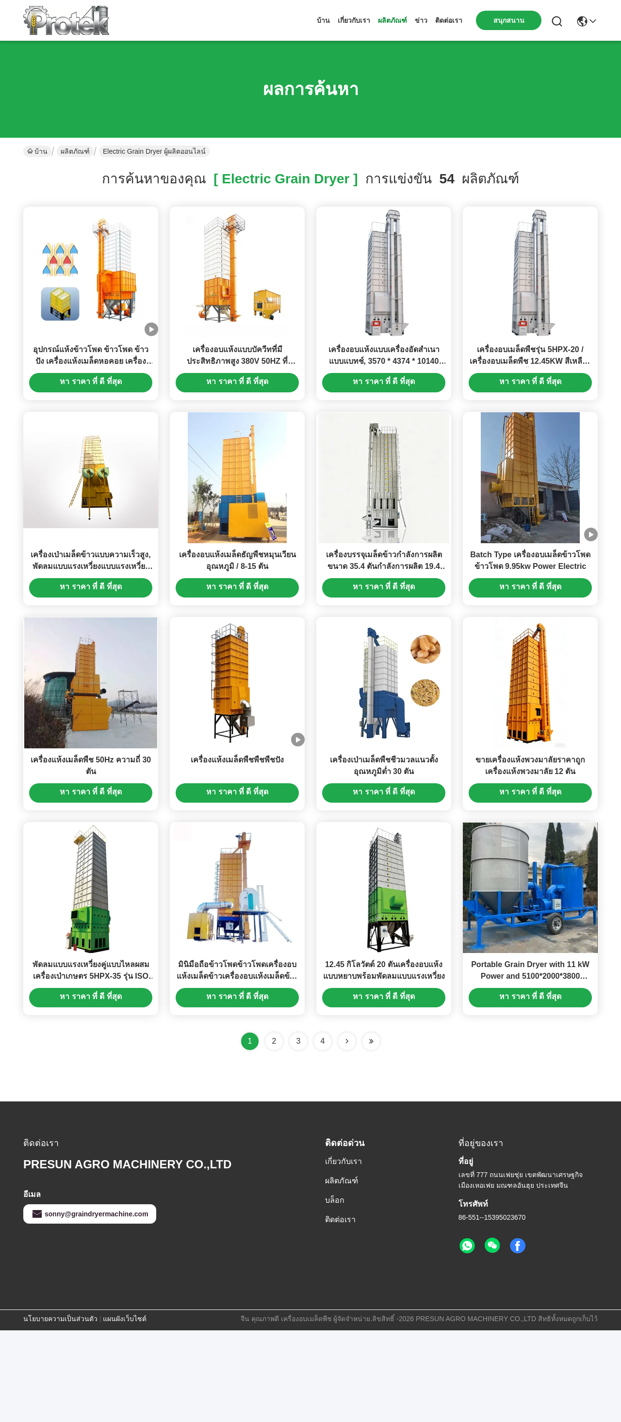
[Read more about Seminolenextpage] (347, 1133)
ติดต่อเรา (448, 20)
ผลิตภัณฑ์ (392, 20)
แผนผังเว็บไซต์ (125, 1410)
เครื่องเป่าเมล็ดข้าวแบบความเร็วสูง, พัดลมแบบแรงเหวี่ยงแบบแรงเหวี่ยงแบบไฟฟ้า (90, 612)
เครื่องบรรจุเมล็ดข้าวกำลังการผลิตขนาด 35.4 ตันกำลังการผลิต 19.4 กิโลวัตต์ (384, 612)
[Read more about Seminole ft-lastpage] (371, 1133)
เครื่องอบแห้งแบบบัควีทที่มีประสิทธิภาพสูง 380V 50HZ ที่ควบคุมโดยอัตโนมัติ (237, 384)
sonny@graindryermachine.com (89, 1305)
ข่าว (421, 20)
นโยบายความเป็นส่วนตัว (60, 1410)
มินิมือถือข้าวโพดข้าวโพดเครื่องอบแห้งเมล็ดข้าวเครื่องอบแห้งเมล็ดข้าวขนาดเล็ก (237, 1067)
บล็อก (334, 1292)
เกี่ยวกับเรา (354, 20)
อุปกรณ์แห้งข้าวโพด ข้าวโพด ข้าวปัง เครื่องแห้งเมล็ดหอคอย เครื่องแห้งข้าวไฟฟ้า (91, 384)
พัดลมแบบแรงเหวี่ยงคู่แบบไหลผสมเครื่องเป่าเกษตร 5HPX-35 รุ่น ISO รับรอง (91, 1067)
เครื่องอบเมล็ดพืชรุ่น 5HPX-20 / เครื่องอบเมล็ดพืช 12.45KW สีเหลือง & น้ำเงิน (530, 384)
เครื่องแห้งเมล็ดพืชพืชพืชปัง (237, 828)
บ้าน (323, 20)
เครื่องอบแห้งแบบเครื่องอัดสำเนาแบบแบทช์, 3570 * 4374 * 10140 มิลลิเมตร (384, 384)
